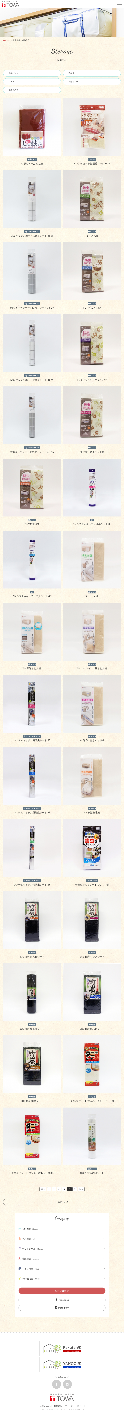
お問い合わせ (62, 1290)
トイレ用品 (29, 1268)
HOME (7, 40)
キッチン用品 (31, 1248)
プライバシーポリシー (74, 1406)
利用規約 (58, 1406)
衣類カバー (73, 81)
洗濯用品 (29, 1258)
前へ (43, 1189)
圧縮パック (13, 73)
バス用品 (27, 1238)
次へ (81, 1189)
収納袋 (71, 73)
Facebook (62, 1299)
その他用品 (29, 1278)
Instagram (62, 1307)
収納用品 (28, 1228)
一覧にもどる (62, 1202)
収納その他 (13, 90)
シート (11, 81)
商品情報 (16, 40)
